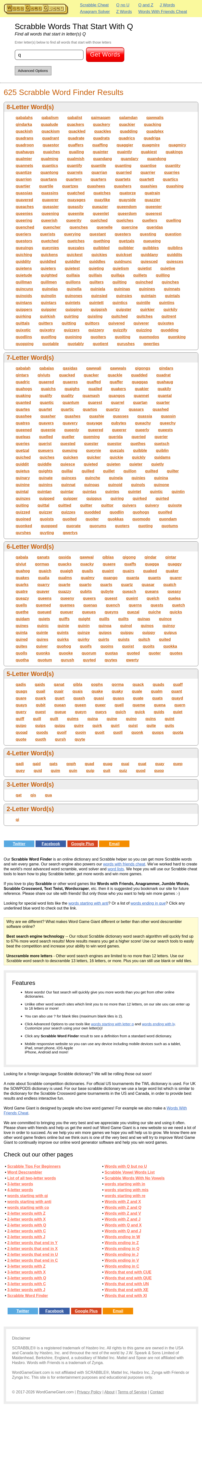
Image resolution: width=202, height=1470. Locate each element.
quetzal (22, 450)
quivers (129, 505)
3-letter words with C (26, 1284)
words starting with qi (27, 1196)
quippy (148, 632)
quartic (67, 409)
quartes (23, 409)
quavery (70, 423)
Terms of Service (132, 1392)
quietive (167, 268)
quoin (80, 732)
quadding (129, 131)
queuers (45, 450)
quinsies (124, 296)
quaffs (130, 564)
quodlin (117, 512)
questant (97, 234)
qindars (166, 368)
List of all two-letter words (31, 1178)
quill (37, 719)
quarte (64, 585)
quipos (105, 632)
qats (54, 764)
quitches (145, 316)
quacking (152, 124)
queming (91, 437)
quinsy (169, 626)
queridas (155, 227)
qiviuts (44, 375)
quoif (61, 732)
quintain (148, 296)
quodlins (24, 337)
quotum (45, 660)
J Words (167, 5)
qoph (71, 764)
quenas (90, 605)
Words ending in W (122, 1237)
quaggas (140, 382)
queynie (93, 450)
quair (58, 691)
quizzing (144, 330)
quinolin (48, 296)
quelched (99, 220)
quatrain (152, 193)
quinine (23, 485)
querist (44, 444)
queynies (50, 248)
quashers (122, 186)
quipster (123, 309)
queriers (23, 234)
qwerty (132, 660)
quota (178, 732)
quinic (43, 626)
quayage (94, 423)
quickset (124, 255)
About (109, 1392)
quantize (24, 172)
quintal (22, 492)
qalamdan (128, 118)
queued (44, 612)
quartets (122, 179)
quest (40, 712)
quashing (174, 186)
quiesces (174, 261)
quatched (76, 193)
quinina (161, 478)
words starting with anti (88, 903)
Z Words (124, 11)
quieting (96, 268)
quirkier (147, 309)
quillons (73, 282)
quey (20, 771)
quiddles (97, 261)
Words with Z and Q (123, 1207)
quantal (165, 396)
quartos (90, 409)
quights (45, 471)
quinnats (172, 289)
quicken (70, 457)
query (21, 712)
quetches (76, 241)
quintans (24, 303)
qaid (37, 764)
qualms (65, 578)
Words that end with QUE (128, 1278)
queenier (153, 207)
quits (169, 725)
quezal (133, 612)
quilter (173, 471)
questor (114, 444)
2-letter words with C (26, 1231)
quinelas (50, 289)
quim (55, 771)
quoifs (86, 646)
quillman (24, 282)
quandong (156, 159)
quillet (108, 471)
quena (159, 705)
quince (165, 619)
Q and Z (145, 5)
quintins (166, 303)
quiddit (22, 464)
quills (104, 619)
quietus (23, 471)
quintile (143, 303)
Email (114, 844)
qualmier (24, 159)
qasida (64, 557)
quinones (73, 296)
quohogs (141, 512)
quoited (70, 519)
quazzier (152, 200)
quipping (73, 309)
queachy (143, 423)
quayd (177, 698)
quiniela (97, 289)
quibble (140, 450)
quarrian (99, 172)
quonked (24, 526)
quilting (120, 282)
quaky (117, 691)
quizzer (45, 512)
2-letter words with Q (26, 1225)
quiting (22, 505)
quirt (115, 725)
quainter (100, 152)
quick (140, 712)
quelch (153, 598)
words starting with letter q (112, 1024)
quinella (74, 289)
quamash (91, 396)
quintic (156, 492)
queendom (127, 207)
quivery (152, 505)
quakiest (149, 152)
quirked (140, 498)
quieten (114, 464)
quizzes (68, 512)
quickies (99, 255)
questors (24, 241)
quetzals (127, 241)
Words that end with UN (127, 1284)
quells (21, 605)
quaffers (75, 145)
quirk (97, 725)
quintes (112, 492)
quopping (25, 344)
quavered (24, 200)
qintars (22, 375)
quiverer (141, 323)
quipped (46, 498)
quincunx (24, 289)
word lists (116, 869)
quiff (20, 719)
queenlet (101, 213)
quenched (25, 227)
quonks (43, 653)
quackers (75, 124)
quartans (48, 179)
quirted (162, 498)
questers (123, 234)
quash (79, 698)
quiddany (149, 255)
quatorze (127, 193)
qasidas (70, 368)
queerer (119, 430)
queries (23, 444)
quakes (22, 578)
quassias (24, 193)
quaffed (94, 382)
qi (17, 819)
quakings (174, 152)
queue (60, 712)
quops (158, 732)
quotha (22, 660)
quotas (111, 653)
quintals (172, 296)
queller (68, 437)
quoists (47, 519)
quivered (116, 323)
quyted (89, 660)
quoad (21, 732)
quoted (133, 653)
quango (110, 578)
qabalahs (24, 118)
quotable (50, 344)
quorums (97, 526)
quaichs (48, 389)
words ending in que (148, 903)
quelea (174, 598)
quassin (168, 416)
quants (154, 578)
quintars (48, 303)
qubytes (118, 423)
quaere (109, 564)
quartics (170, 179)
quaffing (100, 145)
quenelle (105, 227)
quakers (118, 389)
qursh (60, 739)
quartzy (113, 409)
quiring (117, 498)
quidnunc (123, 261)
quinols (138, 485)
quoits (148, 646)
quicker (94, 457)
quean (60, 705)
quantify (74, 165)
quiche (154, 612)
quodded (92, 512)
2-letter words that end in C (32, 1260)
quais (78, 691)
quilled (88, 471)
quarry (43, 585)
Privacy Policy (89, 1392)
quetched (50, 241)
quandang (102, 159)
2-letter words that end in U (32, 1254)
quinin (84, 626)
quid (38, 771)
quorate (73, 526)
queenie (48, 430)
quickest (75, 255)
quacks (64, 564)
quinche (92, 478)
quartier (23, 186)
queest (111, 598)
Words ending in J (122, 1254)
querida (116, 437)
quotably (76, 344)
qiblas (108, 557)
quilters (96, 282)
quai (125, 764)
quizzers (71, 330)
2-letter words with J (26, 1237)
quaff (178, 684)
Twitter (19, 844)
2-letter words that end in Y (32, 1243)
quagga (152, 564)
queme (139, 705)
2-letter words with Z (26, 1213)
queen (80, 705)
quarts (106, 585)
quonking (177, 337)
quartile (46, 186)
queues (89, 612)
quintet (134, 492)
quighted (49, 275)
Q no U (122, 5)
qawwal (87, 557)
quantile (98, 165)
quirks (63, 639)
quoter (155, 653)
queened (24, 430)
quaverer (50, 200)
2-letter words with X (26, 1219)
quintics (120, 303)
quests (157, 605)
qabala (22, 557)
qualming (49, 159)
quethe (22, 612)
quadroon (25, 145)
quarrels (75, 172)
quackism (50, 131)
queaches (25, 207)
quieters (48, 268)
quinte (42, 632)
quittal (43, 505)
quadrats (101, 138)
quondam (168, 519)
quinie (63, 626)
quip (90, 771)
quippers (24, 309)
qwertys (70, 533)
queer (100, 705)
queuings (24, 248)
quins (150, 719)
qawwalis (155, 118)
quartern (74, 179)
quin (73, 771)
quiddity (23, 261)
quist (133, 725)
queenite (76, 213)
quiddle (44, 464)
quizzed (23, 512)
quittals (23, 323)
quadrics (127, 138)
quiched (23, 457)
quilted (151, 471)
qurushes (126, 344)
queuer (66, 612)
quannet (141, 396)
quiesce (67, 464)
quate (138, 698)
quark (40, 698)
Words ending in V (122, 1260)
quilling (163, 275)
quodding (169, 330)
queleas (23, 437)
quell (119, 705)
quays (21, 705)
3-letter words (20, 1184)
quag (107, 764)
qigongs (142, 368)
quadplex (155, 131)
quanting (123, 165)
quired (22, 639)
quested (67, 444)
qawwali (93, 368)
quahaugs (25, 152)
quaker (172, 571)
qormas (42, 564)
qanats (43, 557)
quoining (73, 337)
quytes (111, 660)
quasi (99, 698)
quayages (76, 200)
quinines (147, 289)
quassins (49, 193)
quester (91, 444)
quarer (176, 578)
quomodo (141, 519)
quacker (91, 375)
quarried (124, 172)
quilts (123, 619)
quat (142, 764)
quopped (49, 526)
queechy (168, 423)
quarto (85, 585)
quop (159, 771)
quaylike (102, 200)
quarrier (147, 172)
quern (179, 705)
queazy (22, 598)
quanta (132, 578)
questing (148, 234)
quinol (126, 626)
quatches (102, 193)
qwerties (151, 344)
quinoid (115, 485)
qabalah (23, 368)
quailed (95, 389)
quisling (95, 316)
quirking (23, 316)
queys (101, 712)
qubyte (107, 591)
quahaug (165, 382)
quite (151, 725)
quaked (150, 571)
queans (152, 591)
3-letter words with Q (26, 1278)
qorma (118, 684)
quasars (136, 409)
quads (158, 684)
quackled (76, 131)
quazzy (64, 591)
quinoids (24, 296)
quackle (115, 375)
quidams (162, 457)
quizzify (120, 330)
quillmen (49, 282)
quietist (145, 268)
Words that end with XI (126, 1296)
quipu (59, 725)
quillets (140, 275)
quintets (72, 303)
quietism (121, 268)
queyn (80, 712)
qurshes (23, 533)
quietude (24, 275)
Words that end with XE (126, 1290)
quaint (108, 571)
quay (159, 764)
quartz (127, 585)
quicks (176, 612)
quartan (140, 402)
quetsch (161, 444)
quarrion (24, 179)
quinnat (68, 485)
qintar (170, 557)
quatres (23, 423)
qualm (157, 691)
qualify (45, 396)
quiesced (149, 261)
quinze (83, 632)
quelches (124, 220)
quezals (117, 450)
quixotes (166, 323)
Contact (157, 1392)
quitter (86, 505)
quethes (137, 444)
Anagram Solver (95, 11)
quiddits (174, 255)
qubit (40, 705)
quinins (45, 485)
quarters (98, 179)
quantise (148, 165)
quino (131, 719)
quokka (170, 646)
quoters (122, 526)
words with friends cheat (124, 864)
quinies (138, 478)
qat (19, 795)
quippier (49, 309)
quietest (72, 268)
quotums (170, 526)
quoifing (48, 337)
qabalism (49, 118)
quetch (178, 605)
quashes (72, 416)
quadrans (24, 138)
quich (120, 712)
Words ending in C (122, 1266)
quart (59, 698)
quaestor (51, 145)
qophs (97, 684)
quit (106, 771)
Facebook (51, 844)
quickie (116, 457)
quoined (23, 519)
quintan (44, 492)
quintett (96, 303)
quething (101, 241)
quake (97, 691)
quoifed (165, 512)
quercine (129, 227)
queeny (67, 598)
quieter (135, 464)
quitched (119, 316)
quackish (24, 131)
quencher (52, 227)
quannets (24, 165)
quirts (103, 639)
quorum (89, 653)
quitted (64, 505)
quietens (24, 268)
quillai (67, 471)
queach (129, 591)
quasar (148, 585)
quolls (21, 653)
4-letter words (20, 1190)
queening (50, 213)
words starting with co (28, 1207)
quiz (123, 771)
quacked (67, 375)
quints (63, 632)
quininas (122, 289)
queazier (100, 207)
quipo (21, 725)
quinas (144, 619)
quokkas (116, 519)
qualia (43, 578)
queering (24, 220)
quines (22, 626)
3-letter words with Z (26, 1266)
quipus (170, 632)
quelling (173, 220)
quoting (145, 526)
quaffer (116, 382)
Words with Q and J (123, 1231)
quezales (76, 248)
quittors (92, 323)
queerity (73, 220)
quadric (23, 382)
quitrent (169, 316)
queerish (49, 220)
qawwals (118, 368)
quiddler (72, 261)
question (173, 234)
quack (138, 684)
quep (177, 764)
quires (42, 639)
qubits (86, 591)
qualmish (75, 159)
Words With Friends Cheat (162, 11)
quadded (139, 375)
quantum (71, 402)
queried (139, 437)
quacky (87, 564)
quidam (23, 619)
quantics (50, 165)
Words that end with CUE (128, 1272)
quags (21, 691)
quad (89, 764)
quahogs (24, 389)
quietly (157, 464)
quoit (99, 732)
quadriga (152, 138)
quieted (91, 464)
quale (137, 691)
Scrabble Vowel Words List (130, 1172)
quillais (95, 275)
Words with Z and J (122, 1219)
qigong (129, 557)
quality (67, 396)
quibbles (151, 248)
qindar (150, 557)
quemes (67, 605)
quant (176, 691)
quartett (146, 179)
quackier (127, 124)
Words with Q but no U (126, 1166)
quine (112, 719)
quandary (129, 159)
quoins (107, 646)
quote (21, 739)
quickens (49, 255)
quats (157, 698)
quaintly (124, 152)
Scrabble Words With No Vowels (135, 1178)
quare (21, 698)
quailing (76, 152)
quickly (138, 457)
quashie (96, 416)
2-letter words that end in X (32, 1249)
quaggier (125, 145)
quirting (71, 316)
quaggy (175, 564)
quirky (83, 639)
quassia (145, 416)
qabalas (46, 368)
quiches (46, 457)
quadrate (76, 138)
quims (72, 719)
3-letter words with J (26, 1290)
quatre (22, 591)
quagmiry (177, 145)
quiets (44, 619)
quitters (45, 323)
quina (92, 719)
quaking (23, 396)
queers (89, 598)
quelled (46, 437)
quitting (69, 323)
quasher (48, 416)
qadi (20, 764)
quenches (79, 227)
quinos (147, 626)
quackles (102, 131)
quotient (100, 344)
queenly (71, 430)
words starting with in (125, 1184)
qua (48, 795)
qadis (21, 684)
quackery (101, 124)
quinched (144, 282)
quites (21, 646)
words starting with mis (127, 1190)
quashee (24, 416)
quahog (23, 571)
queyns (111, 612)
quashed (160, 409)
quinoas (91, 485)
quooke (66, 653)
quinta (21, 632)
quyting (47, 533)
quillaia (73, 275)
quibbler (126, 248)
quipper (70, 498)
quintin (178, 492)
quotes (176, 653)
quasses (121, 416)
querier (161, 437)
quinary (23, 478)
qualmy (87, 578)
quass (118, 698)
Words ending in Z (122, 1243)
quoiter (92, 519)
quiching (24, 255)
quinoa (105, 626)
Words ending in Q (122, 1249)
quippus (93, 498)
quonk (137, 732)
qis (33, 795)
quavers (46, 423)
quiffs (64, 619)
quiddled (48, 261)
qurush (67, 660)
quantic (47, 402)
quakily (164, 389)
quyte (80, 739)
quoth (40, 739)
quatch (169, 585)
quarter (163, 402)
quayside (127, 200)
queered (95, 430)
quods (42, 732)
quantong (49, 172)
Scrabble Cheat (94, 5)
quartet (45, 409)
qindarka (24, 124)
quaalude (49, 124)
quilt (54, 719)
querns (135, 605)
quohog (64, 646)
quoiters (98, 337)
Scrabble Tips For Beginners (34, 1166)
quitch (144, 639)
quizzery (96, 330)
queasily (75, 207)
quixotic (23, 330)
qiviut (21, 564)
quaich (45, 571)
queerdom (127, 213)
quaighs (71, 389)
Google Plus (82, 844)
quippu (126, 632)
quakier (142, 389)
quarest (95, 402)
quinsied (99, 296)
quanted (23, 402)
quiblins (175, 248)
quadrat (163, 375)
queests (165, 430)
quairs (128, 571)
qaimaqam (100, 118)
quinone (161, 485)
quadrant (50, 138)
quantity (172, 165)
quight (84, 619)
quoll (118, 732)
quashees (96, 186)
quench (113, 605)
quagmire (151, 145)
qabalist (74, 118)
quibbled (101, 248)
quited (165, 639)
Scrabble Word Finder (27, 1296)
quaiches (51, 152)
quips (40, 725)
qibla (77, 684)
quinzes (23, 498)
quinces (69, 478)
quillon (130, 471)
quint (169, 719)
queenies (24, 213)
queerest (153, 213)
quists (123, 639)
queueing (152, 241)
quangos (117, 396)
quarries (171, 172)
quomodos (149, 337)
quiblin (162, 450)
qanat (59, 684)
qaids (40, 684)
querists (47, 234)
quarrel (117, 402)
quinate (46, 478)
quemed (43, 605)
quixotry (47, 330)
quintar (67, 492)
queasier (51, 207)
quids (159, 712)
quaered (46, 382)
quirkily (170, 309)
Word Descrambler (24, 1172)
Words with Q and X (123, 1225)
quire (79, 725)
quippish (99, 309)
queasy (174, 591)
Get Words (105, 54)
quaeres (70, 382)
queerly (142, 430)
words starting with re (125, 1196)
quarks (22, 585)
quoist (128, 646)
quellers (149, 220)
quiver (42, 646)
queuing (69, 450)
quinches (170, 282)
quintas (89, 492)
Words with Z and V (123, 1213)
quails (87, 571)
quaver (43, 591)
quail (40, 691)
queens (44, 598)
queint (132, 598)
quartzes (70, 186)
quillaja (117, 275)
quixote (175, 505)
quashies (148, 186)
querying (72, 234)
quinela (116, 478)
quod (140, 771)
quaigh (66, 571)
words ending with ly (158, 1024)
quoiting (122, 337)
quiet (177, 712)
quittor (107, 505)
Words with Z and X (123, 1202)
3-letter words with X (26, 1272)
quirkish (47, 316)
